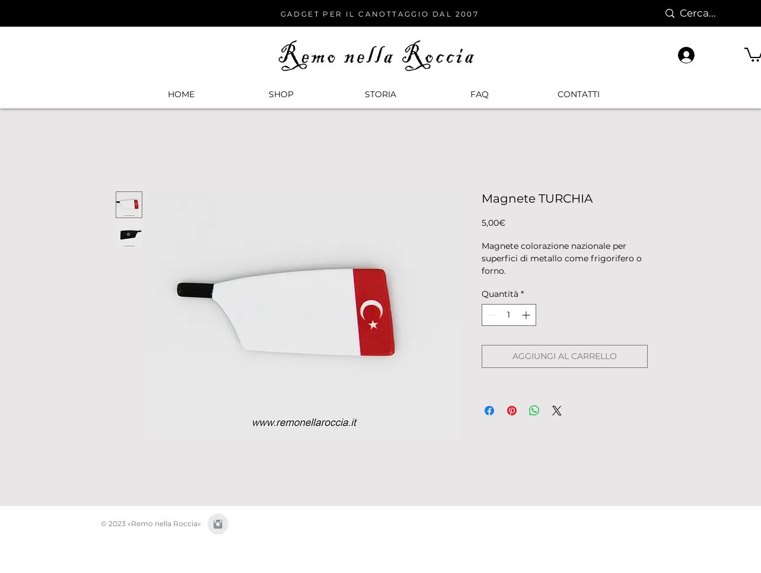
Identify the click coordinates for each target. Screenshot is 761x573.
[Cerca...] (704, 13)
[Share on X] (557, 411)
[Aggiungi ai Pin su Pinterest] (512, 411)
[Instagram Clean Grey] (218, 524)
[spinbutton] (509, 315)
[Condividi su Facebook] (489, 411)
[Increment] (527, 315)
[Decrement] (490, 315)
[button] (281, 94)
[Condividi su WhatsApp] (534, 411)
